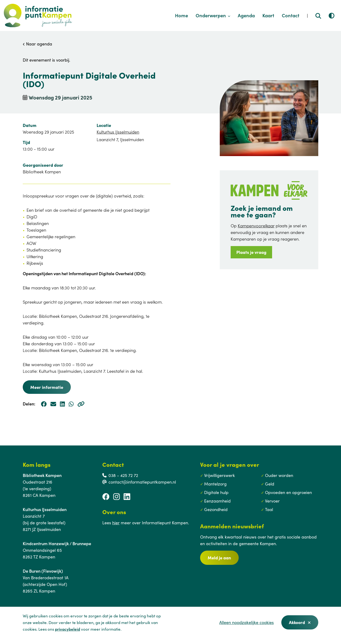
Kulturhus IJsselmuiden (118, 132)
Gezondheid (216, 509)
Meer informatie (46, 387)
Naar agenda (37, 44)
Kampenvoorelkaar (256, 226)
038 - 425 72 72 (123, 475)
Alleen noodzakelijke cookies (246, 622)
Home (181, 15)
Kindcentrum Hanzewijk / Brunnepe (57, 543)
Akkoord (300, 622)
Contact (290, 15)
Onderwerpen (213, 15)
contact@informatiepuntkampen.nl (142, 482)
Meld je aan (219, 558)
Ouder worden (279, 475)
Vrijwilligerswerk (219, 475)
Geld (269, 484)
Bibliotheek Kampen (42, 475)
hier (116, 523)
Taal (269, 509)
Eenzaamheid (217, 501)
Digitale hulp (216, 492)
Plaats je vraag (251, 252)
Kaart (268, 15)
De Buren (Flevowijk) (43, 571)
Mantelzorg (215, 484)
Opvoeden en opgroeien (288, 492)
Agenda (246, 15)
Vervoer (272, 501)
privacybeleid (67, 629)
